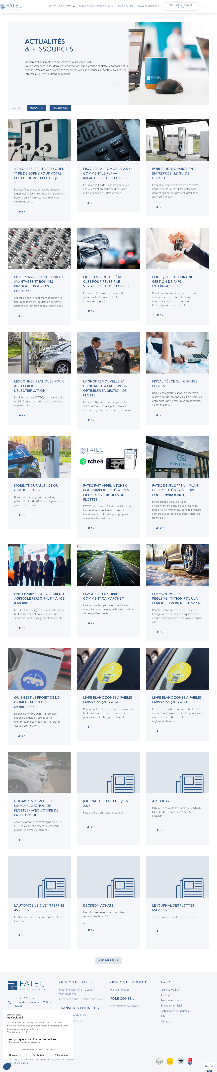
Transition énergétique (96, 6)
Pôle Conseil (126, 6)
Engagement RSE (148, 6)
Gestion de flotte (61, 6)
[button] (108, 960)
